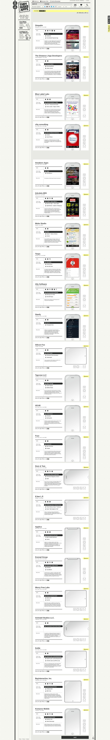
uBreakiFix (48, 262)
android (47, 6)
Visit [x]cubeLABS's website (84, 208)
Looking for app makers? (24, 35)
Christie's (48, 416)
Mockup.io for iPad (50, 295)
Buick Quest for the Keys (51, 535)
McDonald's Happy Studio (51, 565)
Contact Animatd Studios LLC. (84, 639)
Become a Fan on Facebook (44, 1)
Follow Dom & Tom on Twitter (81, 488)
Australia (37, 710)
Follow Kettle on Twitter (81, 670)
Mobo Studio (40, 223)
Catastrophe (48, 357)
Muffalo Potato (49, 388)
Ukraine (36, 498)
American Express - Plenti (51, 102)
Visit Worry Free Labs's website (77, 609)
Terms (20, 739)
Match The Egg (49, 383)
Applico (38, 527)
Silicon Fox (40, 345)
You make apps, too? (24, 25)
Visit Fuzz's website (84, 451)
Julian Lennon (49, 68)
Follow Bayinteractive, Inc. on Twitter (84, 697)
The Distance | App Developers (48, 56)
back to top (93, 738)
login (87, 0)
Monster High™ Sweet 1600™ (52, 204)
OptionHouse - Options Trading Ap (53, 206)
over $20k (41, 11)
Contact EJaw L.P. (84, 518)
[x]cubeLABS (41, 193)
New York (37, 95)
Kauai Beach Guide (50, 717)
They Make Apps (22, 7)
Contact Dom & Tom (84, 488)
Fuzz (37, 436)
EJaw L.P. (39, 496)
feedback (108, 28)
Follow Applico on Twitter (84, 545)
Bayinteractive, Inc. (43, 678)
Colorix (47, 236)
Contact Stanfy (84, 336)
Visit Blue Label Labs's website (84, 109)
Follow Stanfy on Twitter (84, 333)
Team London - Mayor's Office (52, 107)
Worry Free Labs (42, 587)
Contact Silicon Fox (84, 366)
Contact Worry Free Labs (84, 609)
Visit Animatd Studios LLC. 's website (77, 639)
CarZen (47, 135)
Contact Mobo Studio (84, 245)
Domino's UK (48, 719)
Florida (36, 255)
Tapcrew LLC (41, 375)
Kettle (37, 648)
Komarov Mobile (42, 709)
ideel (47, 479)
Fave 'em (84, 37)
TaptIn (47, 34)
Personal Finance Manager (51, 292)
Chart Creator (49, 353)
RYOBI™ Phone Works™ (51, 201)
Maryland (37, 27)
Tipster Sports (49, 386)
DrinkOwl (48, 568)
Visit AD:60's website (84, 421)
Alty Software (41, 284)
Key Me (47, 600)
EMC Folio (48, 691)
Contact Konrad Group (84, 579)
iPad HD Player (49, 297)
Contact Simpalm (84, 47)
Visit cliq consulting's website (84, 140)
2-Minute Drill (48, 689)
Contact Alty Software (84, 306)
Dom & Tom (40, 466)
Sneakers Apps (41, 163)
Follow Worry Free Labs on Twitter (81, 609)
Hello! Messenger (49, 721)
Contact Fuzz (84, 457)
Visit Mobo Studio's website (84, 239)
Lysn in (47, 323)
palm (51, 6)
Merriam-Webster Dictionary (52, 133)
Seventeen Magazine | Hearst (52, 477)
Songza (47, 448)
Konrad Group (41, 557)
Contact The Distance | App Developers (84, 77)
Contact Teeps (84, 275)
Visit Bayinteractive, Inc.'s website (84, 694)
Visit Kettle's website (77, 670)
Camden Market (49, 64)
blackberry (49, 6)
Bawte (47, 232)
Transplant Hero (49, 325)
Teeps (37, 254)
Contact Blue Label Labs (84, 116)
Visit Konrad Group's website (84, 572)
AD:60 (37, 405)
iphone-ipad (45, 6)
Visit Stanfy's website (84, 330)
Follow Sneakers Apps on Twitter (84, 181)
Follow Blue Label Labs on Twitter (84, 112)
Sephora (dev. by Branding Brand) (53, 656)
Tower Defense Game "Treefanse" (53, 507)
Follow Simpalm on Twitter (84, 44)
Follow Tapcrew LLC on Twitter (84, 394)
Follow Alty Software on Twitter (84, 303)
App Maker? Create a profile (77, 0)
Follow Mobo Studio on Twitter (84, 242)
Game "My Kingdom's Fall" (51, 509)
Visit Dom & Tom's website (77, 488)
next (75, 737)
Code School (48, 264)
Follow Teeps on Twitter (84, 272)
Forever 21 (48, 444)
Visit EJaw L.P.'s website (77, 518)
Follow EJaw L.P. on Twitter (81, 518)
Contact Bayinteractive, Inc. (84, 700)
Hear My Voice (49, 266)
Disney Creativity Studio (51, 596)
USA (40, 27)
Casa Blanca (48, 173)
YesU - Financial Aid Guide (51, 105)
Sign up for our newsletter (55, 1)
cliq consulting (41, 124)
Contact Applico (84, 548)
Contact (28, 739)
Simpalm (39, 25)
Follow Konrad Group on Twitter (84, 576)
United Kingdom (38, 57)
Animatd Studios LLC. (44, 618)
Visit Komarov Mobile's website (84, 724)
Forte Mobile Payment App (51, 38)
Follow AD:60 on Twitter (84, 424)
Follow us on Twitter (35, 1)
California (37, 285)
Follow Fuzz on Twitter (84, 454)
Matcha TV (48, 598)
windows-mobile (54, 6)
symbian (56, 6)
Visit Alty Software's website (84, 299)
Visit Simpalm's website (84, 41)
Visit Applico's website (84, 542)
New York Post (49, 446)
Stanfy (38, 314)
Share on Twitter (109, 17)
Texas (36, 194)
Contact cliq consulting (84, 146)
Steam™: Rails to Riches (51, 234)
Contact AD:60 (84, 427)
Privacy (24, 739)
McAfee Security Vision (51, 687)
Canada (36, 346)
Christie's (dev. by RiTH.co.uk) (52, 661)
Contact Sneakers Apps (84, 184)
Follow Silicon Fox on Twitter (81, 366)
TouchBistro (48, 570)
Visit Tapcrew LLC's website (84, 390)
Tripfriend (48, 36)
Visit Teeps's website (84, 269)
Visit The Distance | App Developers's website (84, 71)
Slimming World (49, 66)
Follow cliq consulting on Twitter (84, 143)
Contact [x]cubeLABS (84, 215)
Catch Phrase (49, 137)
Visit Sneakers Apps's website (84, 178)
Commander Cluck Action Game (53, 626)
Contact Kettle (84, 670)
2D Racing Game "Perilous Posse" (53, 505)
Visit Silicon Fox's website (77, 366)
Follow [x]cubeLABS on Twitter (84, 212)
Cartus (47, 539)
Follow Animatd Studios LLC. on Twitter (81, 639)
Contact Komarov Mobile (84, 730)
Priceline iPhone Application (52, 474)
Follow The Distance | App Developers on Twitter (84, 74)
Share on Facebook (109, 18)
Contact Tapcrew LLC (84, 397)
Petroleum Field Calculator (51, 355)
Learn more (26, 18)
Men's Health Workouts (51, 537)
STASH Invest (49, 414)
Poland (36, 225)
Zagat (47, 171)
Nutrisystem (48, 418)
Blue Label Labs (42, 94)
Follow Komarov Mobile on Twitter (84, 727)
